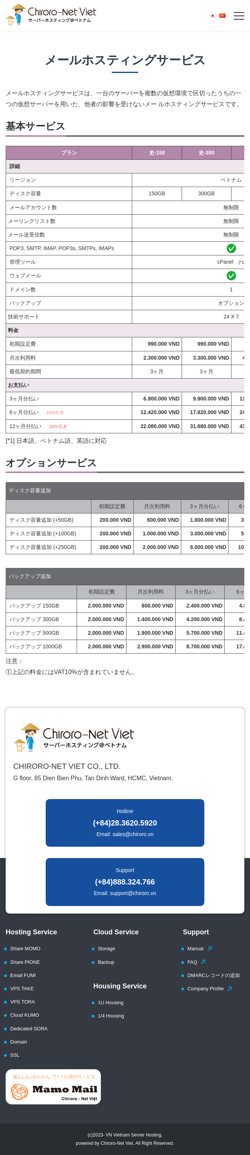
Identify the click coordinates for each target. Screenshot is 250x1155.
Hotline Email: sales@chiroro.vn (125, 822)
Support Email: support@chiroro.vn (125, 881)
